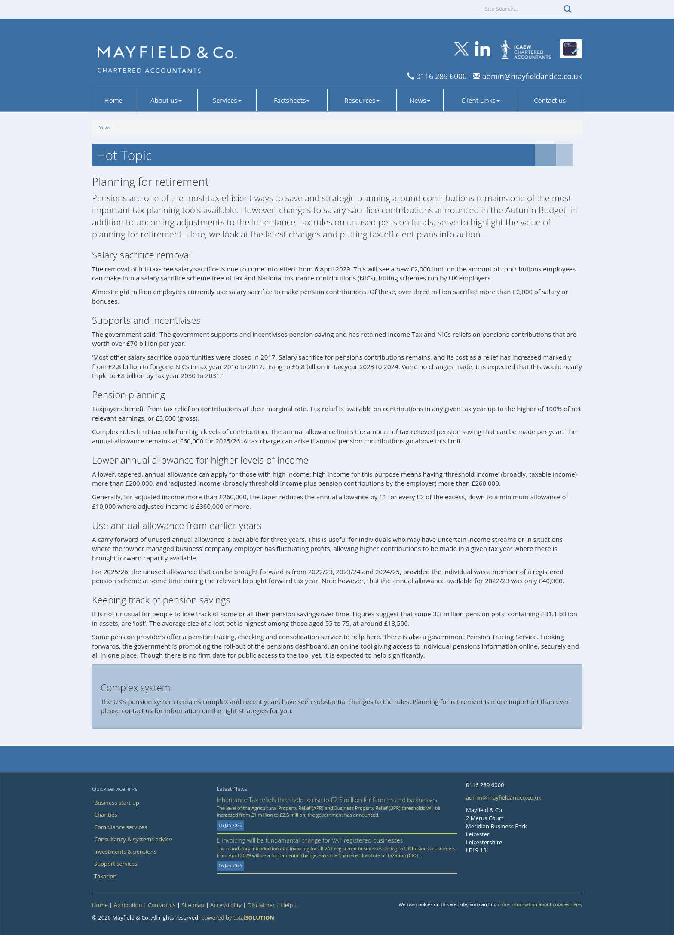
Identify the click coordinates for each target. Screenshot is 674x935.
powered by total (237, 917)
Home (113, 100)
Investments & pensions (125, 851)
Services (227, 100)
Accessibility (226, 905)
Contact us (550, 100)
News (420, 100)
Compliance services (120, 827)
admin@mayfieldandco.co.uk (531, 76)
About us (165, 100)
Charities (105, 814)
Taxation (105, 876)
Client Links (480, 100)
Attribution (128, 905)
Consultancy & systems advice (133, 839)
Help (287, 905)
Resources (362, 100)
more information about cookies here (539, 904)
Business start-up (116, 802)
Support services (115, 863)
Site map (192, 905)
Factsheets (292, 100)
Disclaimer (261, 905)
